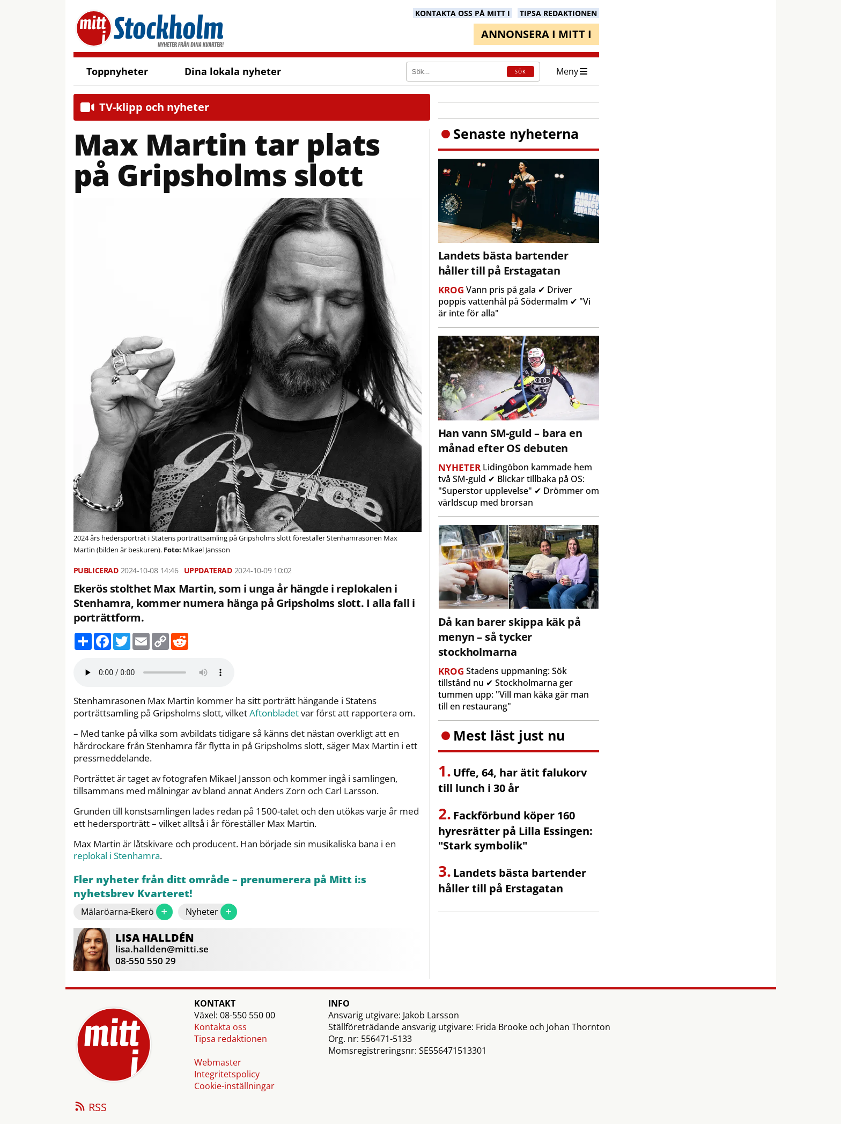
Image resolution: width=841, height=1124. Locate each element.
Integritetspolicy (227, 1074)
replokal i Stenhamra (116, 856)
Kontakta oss (220, 1027)
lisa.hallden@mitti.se (162, 949)
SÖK (520, 71)
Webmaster (217, 1062)
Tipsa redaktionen (230, 1039)
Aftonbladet (274, 713)
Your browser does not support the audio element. (153, 672)
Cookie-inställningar (234, 1086)
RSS (90, 1108)
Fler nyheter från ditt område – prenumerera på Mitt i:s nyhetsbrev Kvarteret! (219, 886)
